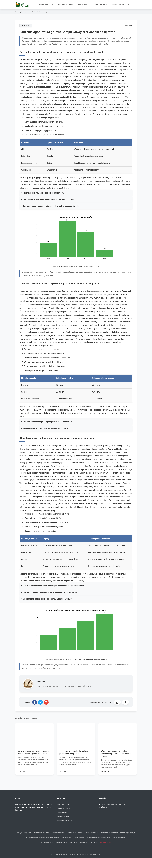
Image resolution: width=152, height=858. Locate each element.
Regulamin (93, 842)
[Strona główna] (23, 4)
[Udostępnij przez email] (46, 702)
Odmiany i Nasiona (65, 5)
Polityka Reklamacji (58, 833)
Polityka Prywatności (81, 842)
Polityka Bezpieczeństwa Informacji (98, 837)
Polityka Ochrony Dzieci (41, 833)
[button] (117, 702)
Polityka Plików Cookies (75, 833)
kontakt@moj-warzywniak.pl (114, 805)
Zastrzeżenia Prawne (119, 837)
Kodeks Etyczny (67, 837)
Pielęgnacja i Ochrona (120, 5)
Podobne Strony (105, 842)
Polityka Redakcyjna (91, 833)
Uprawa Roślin (83, 5)
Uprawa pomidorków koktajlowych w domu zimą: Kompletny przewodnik (33, 752)
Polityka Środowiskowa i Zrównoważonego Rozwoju (118, 833)
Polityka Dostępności (24, 833)
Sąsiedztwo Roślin (100, 5)
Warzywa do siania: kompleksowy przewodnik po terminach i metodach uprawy (116, 753)
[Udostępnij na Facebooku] (34, 702)
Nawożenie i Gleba (46, 5)
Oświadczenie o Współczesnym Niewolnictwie (56, 842)
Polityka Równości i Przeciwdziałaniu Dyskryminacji (43, 837)
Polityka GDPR (79, 837)
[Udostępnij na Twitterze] (40, 702)
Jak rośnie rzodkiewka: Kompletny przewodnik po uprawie (74, 752)
